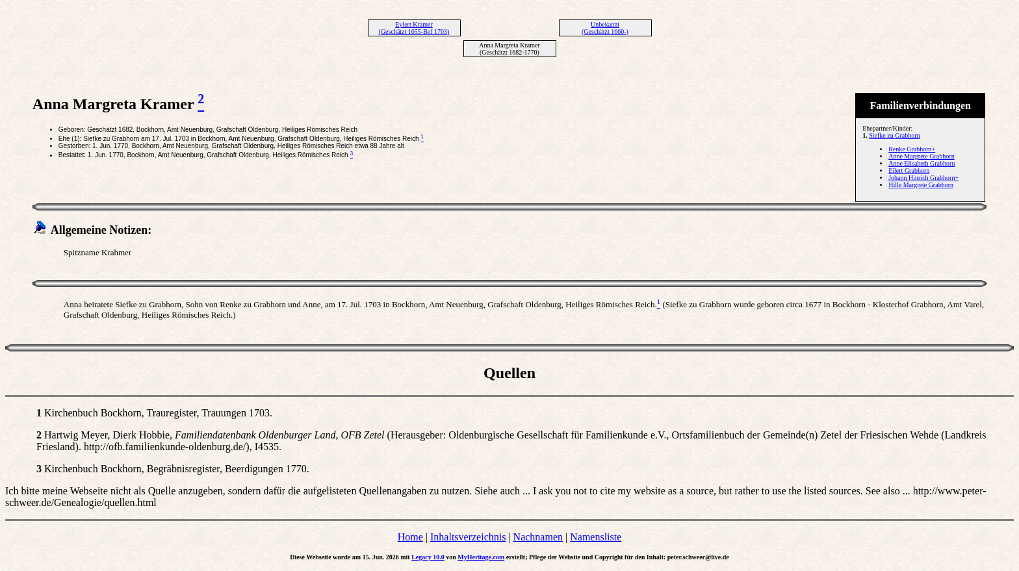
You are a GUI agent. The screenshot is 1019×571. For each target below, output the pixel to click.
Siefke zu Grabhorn (894, 135)
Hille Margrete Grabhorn (920, 184)
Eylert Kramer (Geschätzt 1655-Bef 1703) (414, 28)
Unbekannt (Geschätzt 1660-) (605, 28)
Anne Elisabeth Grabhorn (921, 163)
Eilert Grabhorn (908, 170)
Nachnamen (538, 536)
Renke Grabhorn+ (911, 149)
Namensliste (595, 536)
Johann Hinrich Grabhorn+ (923, 177)
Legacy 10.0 (428, 557)
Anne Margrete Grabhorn (921, 156)
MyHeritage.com (481, 557)
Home (410, 536)
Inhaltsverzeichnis (468, 536)
